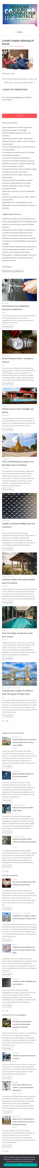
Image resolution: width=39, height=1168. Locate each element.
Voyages (5, 459)
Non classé (7, 688)
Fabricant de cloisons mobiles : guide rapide (17, 139)
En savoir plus (7, 326)
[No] (36, 1161)
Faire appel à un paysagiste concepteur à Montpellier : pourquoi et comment (22, 1024)
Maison (5, 303)
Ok (20, 1165)
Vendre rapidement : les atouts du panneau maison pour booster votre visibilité (24, 742)
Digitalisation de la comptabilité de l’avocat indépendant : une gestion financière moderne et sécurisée (19, 205)
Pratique (6, 356)
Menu (20, 32)
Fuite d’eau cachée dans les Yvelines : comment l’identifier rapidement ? (22, 1087)
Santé (14, 879)
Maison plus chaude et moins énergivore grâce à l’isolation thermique (19, 224)
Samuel (10, 46)
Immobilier (17, 737)
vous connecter (16, 97)
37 (7, 871)
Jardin (4, 406)
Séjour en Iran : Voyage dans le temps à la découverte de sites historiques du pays (23, 1122)
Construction (8, 577)
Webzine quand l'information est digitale (20, 12)
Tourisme (16, 688)
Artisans (6, 521)
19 (7, 721)
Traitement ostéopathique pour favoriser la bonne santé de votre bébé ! (24, 950)
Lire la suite (7, 766)
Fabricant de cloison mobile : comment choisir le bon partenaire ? (24, 842)
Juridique (16, 771)
